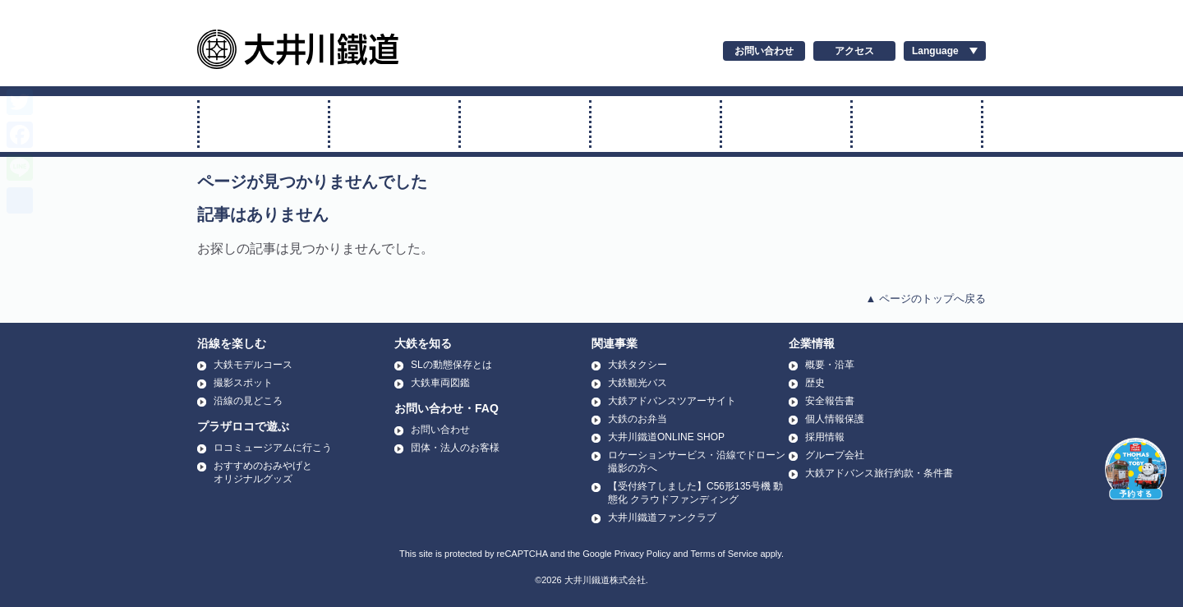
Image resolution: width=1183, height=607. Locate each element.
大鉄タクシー (637, 364)
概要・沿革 (829, 364)
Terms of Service (723, 554)
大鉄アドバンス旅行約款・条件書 (879, 473)
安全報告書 (829, 401)
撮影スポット (243, 383)
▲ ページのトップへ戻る (926, 298)
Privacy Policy (642, 554)
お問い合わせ (764, 51)
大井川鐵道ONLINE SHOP (666, 437)
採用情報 (825, 437)
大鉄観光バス (637, 383)
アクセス (854, 51)
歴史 (815, 383)
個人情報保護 (834, 419)
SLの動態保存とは (451, 364)
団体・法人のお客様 (455, 447)
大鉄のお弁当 (637, 419)
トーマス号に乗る (394, 124)
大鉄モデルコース (253, 364)
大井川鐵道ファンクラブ (662, 517)
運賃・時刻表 (786, 124)
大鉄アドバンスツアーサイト (672, 401)
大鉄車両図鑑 (440, 383)
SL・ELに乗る (264, 124)
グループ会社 (834, 455)
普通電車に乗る (525, 124)
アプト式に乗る (656, 124)
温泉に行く (917, 124)
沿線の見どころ (248, 401)
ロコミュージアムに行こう (273, 447)
